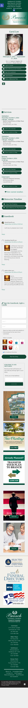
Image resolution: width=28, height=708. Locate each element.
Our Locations (14, 676)
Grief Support (18, 673)
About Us (8, 671)
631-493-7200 (14, 631)
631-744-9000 (14, 665)
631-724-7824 (14, 655)
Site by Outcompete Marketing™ (11, 683)
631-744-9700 (14, 642)
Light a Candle (8, 65)
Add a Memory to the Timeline (12, 68)
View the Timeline (10, 204)
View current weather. (14, 192)
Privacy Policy (5, 685)
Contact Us (9, 673)
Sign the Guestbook (9, 72)
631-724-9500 (14, 653)
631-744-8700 (14, 644)
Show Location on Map (10, 132)
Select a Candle (7, 338)
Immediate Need (17, 671)
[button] (2, 5)
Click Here (14, 417)
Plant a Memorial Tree (10, 79)
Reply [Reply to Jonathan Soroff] (3, 264)
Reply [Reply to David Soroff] (3, 234)
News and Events (9, 675)
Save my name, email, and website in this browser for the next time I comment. (13, 332)
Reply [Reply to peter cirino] (3, 289)
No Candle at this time (10, 352)
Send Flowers (8, 75)
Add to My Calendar (9, 128)
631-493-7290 (14, 633)
